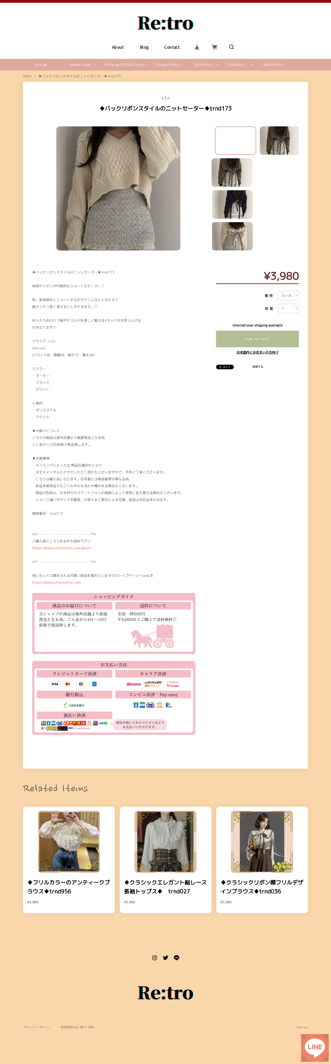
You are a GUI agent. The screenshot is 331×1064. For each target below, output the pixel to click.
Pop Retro (237, 64)
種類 (269, 295)
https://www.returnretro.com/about (61, 548)
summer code (80, 64)
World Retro (273, 64)
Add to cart (257, 339)
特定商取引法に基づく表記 (77, 1027)
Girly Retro (203, 64)
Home (27, 76)
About (118, 47)
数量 (269, 308)
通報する (257, 367)
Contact (172, 47)
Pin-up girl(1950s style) (123, 64)
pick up (41, 64)
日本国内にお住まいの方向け (257, 352)
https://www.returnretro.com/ (57, 582)
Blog (144, 47)
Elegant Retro (168, 64)
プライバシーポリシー (37, 1027)
